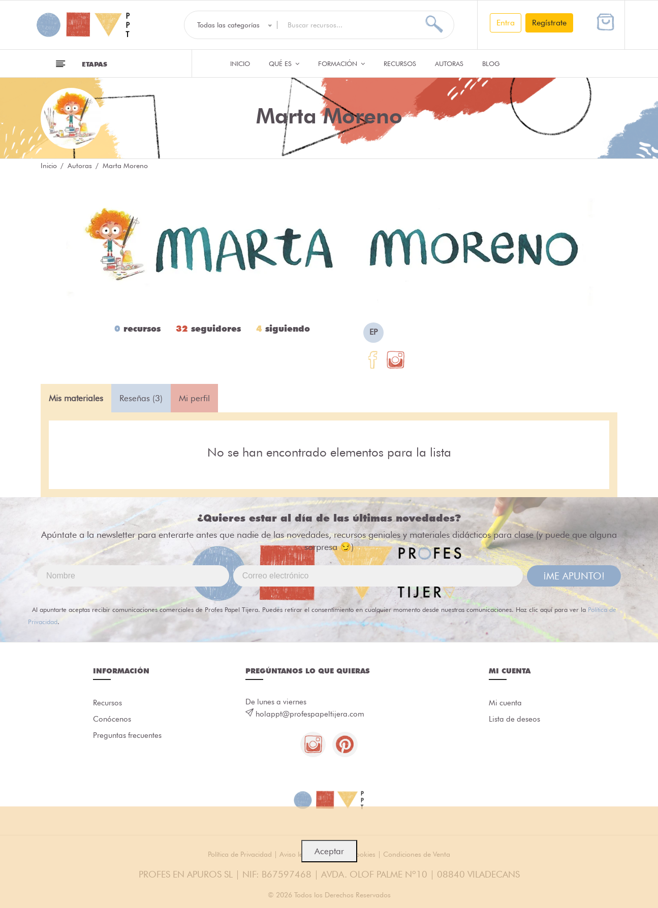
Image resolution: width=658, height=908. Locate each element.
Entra (505, 22)
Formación (341, 63)
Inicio (240, 63)
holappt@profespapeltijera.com (310, 714)
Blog (491, 63)
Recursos (400, 63)
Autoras (449, 63)
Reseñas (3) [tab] (141, 398)
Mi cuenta (505, 703)
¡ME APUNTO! (574, 575)
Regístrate (549, 22)
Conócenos (112, 719)
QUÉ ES (284, 63)
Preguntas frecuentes (127, 735)
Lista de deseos (514, 719)
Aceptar (329, 851)
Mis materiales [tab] (76, 398)
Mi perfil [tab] (194, 398)
